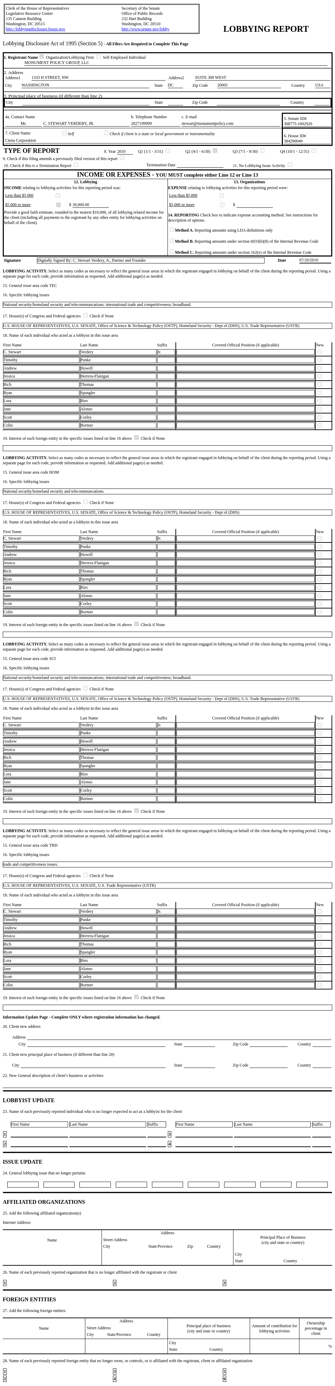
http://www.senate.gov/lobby (146, 29)
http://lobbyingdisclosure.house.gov (35, 29)
